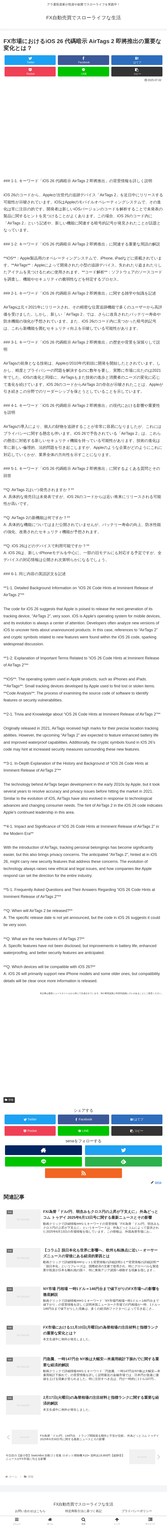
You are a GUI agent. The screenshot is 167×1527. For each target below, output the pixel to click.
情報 (9, 1099)
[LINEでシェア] (83, 71)
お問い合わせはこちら (30, 1513)
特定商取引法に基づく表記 (83, 1513)
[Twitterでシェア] (30, 60)
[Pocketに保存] (30, 71)
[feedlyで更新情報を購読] (123, 1162)
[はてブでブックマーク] (137, 60)
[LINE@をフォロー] (43, 1162)
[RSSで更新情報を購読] (83, 1173)
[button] (137, 71)
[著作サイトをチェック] (43, 1150)
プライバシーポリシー (137, 1513)
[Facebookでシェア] (83, 60)
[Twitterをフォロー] (123, 1150)
